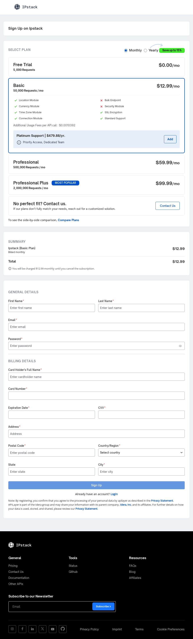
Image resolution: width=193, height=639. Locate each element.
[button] (96, 66)
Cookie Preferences (171, 629)
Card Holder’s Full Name (25, 369)
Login (114, 494)
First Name (16, 301)
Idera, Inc (125, 504)
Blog (132, 571)
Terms (139, 629)
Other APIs (15, 584)
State (11, 464)
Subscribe (103, 606)
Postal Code (17, 445)
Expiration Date (18, 407)
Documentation (18, 577)
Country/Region (109, 445)
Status (73, 565)
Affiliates (135, 577)
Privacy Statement (162, 500)
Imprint (117, 629)
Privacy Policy (89, 629)
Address (14, 426)
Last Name (106, 301)
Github (73, 571)
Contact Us (167, 205)
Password (15, 339)
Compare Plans (68, 220)
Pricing (13, 565)
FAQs (132, 565)
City (101, 464)
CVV (101, 407)
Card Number (17, 388)
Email (12, 320)
